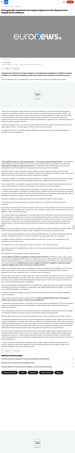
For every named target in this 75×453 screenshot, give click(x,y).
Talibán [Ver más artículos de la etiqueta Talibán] (23, 372)
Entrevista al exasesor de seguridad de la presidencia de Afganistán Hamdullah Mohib (25, 359)
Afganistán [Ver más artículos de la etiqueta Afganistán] (33, 372)
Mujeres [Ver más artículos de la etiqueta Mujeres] (58, 372)
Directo (70, 2)
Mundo (11, 6)
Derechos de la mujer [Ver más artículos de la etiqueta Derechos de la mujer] (9, 372)
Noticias (6, 6)
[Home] (1, 6)
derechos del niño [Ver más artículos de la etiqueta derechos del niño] (46, 372)
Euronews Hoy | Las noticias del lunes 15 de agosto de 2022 (18, 362)
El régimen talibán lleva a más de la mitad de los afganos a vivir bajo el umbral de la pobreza (26, 366)
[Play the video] (37, 37)
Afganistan (17, 6)
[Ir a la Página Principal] (6, 2)
